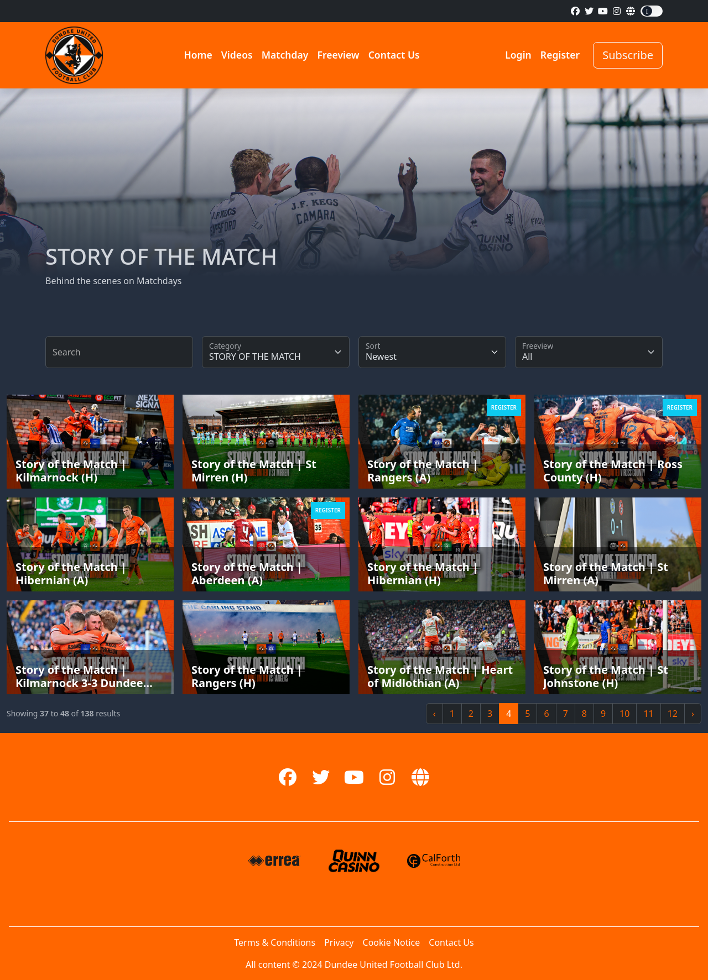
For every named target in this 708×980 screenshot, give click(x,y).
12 (673, 714)
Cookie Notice (391, 942)
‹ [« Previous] (434, 714)
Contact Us (394, 54)
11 (648, 714)
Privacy (338, 942)
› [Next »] (692, 714)
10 (624, 714)
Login (518, 54)
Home (198, 54)
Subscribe (627, 55)
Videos (237, 54)
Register (560, 54)
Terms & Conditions (274, 942)
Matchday (285, 54)
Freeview (338, 54)
